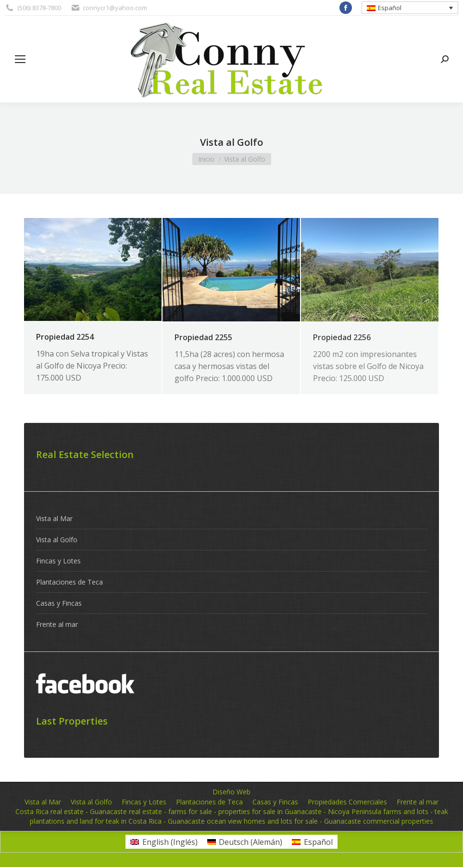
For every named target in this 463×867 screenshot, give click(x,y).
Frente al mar (57, 624)
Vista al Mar (54, 518)
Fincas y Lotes (58, 560)
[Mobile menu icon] (20, 59)
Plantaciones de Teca (69, 581)
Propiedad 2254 (65, 337)
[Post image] (93, 269)
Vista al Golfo (56, 539)
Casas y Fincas (59, 603)
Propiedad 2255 (203, 337)
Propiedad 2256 (342, 337)
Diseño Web (231, 791)
